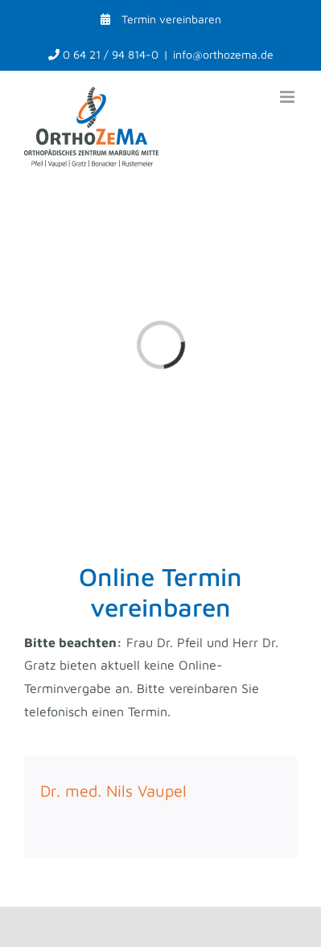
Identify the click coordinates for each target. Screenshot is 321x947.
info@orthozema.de (223, 54)
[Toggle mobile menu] (288, 96)
